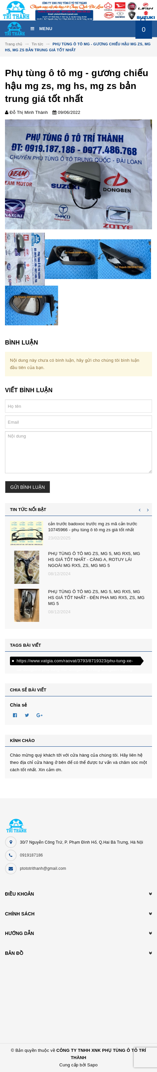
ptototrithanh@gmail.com (43, 868)
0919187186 (31, 855)
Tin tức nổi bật (28, 509)
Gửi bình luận (27, 487)
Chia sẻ (18, 705)
